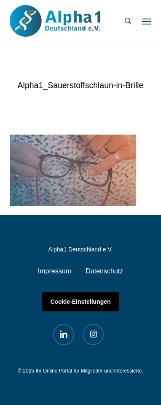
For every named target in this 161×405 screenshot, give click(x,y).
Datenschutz (104, 271)
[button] (146, 21)
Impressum (54, 271)
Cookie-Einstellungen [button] (80, 301)
